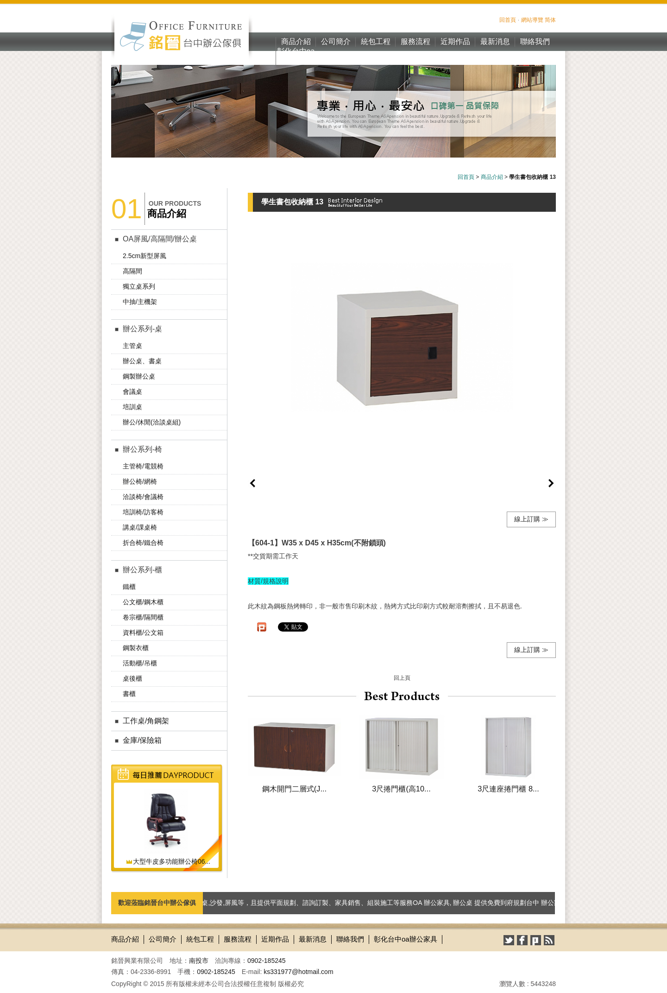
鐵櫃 (129, 586)
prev (252, 483)
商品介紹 (296, 41)
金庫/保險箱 (142, 740)
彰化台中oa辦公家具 (296, 56)
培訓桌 (132, 407)
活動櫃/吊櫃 (140, 663)
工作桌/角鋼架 (146, 721)
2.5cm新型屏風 (144, 255)
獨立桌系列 (139, 286)
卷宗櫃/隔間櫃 (143, 617)
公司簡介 (336, 41)
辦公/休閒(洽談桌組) (152, 422)
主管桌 (132, 345)
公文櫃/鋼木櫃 (143, 602)
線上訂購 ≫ (531, 519)
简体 (550, 20)
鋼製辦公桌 (139, 376)
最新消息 (495, 41)
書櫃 (129, 693)
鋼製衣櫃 (136, 647)
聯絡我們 (535, 41)
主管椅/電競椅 (143, 466)
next (551, 483)
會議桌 (132, 391)
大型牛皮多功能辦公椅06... (168, 861)
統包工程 (375, 41)
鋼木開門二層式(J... (294, 788)
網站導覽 (532, 20)
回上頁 (402, 678)
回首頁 (507, 20)
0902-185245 (266, 960)
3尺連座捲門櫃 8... (508, 788)
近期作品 (455, 41)
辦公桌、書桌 (142, 361)
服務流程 (415, 41)
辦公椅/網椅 (140, 481)
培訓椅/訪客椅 (143, 512)
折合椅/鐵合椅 (143, 542)
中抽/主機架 (140, 301)
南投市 (198, 960)
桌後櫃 (132, 678)
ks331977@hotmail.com (298, 971)
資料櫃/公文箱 (143, 632)
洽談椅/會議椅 (143, 496)
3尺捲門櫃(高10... (401, 788)
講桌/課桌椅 (140, 527)
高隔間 (132, 271)
